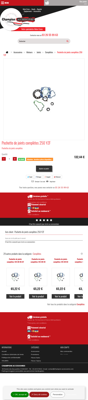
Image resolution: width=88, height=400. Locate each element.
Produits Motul (36, 358)
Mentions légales (8, 383)
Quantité (4, 154)
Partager (38, 177)
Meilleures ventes (8, 377)
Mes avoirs (64, 354)
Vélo (45, 361)
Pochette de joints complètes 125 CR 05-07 (15, 260)
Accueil (4, 351)
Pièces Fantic (48, 351)
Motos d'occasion (50, 367)
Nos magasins (7, 367)
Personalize (57, 395)
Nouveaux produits (8, 374)
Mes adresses (65, 358)
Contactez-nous (7, 364)
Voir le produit (15, 296)
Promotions (6, 371)
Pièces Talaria (49, 354)
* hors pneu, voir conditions (44, 320)
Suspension (35, 367)
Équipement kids (37, 364)
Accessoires (35, 351)
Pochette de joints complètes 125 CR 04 (38, 260)
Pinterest (57, 177)
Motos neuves (49, 364)
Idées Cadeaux (49, 358)
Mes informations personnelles (71, 361)
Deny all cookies (39, 395)
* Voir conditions (38, 338)
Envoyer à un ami (40, 181)
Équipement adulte (37, 361)
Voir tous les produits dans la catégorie (66, 304)
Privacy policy (71, 395)
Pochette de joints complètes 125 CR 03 (60, 260)
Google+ (48, 177)
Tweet (30, 177)
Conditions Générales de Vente (13, 354)
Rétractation (6, 380)
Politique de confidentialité (11, 358)
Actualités (5, 361)
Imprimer (52, 181)
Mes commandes (66, 351)
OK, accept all (19, 395)
